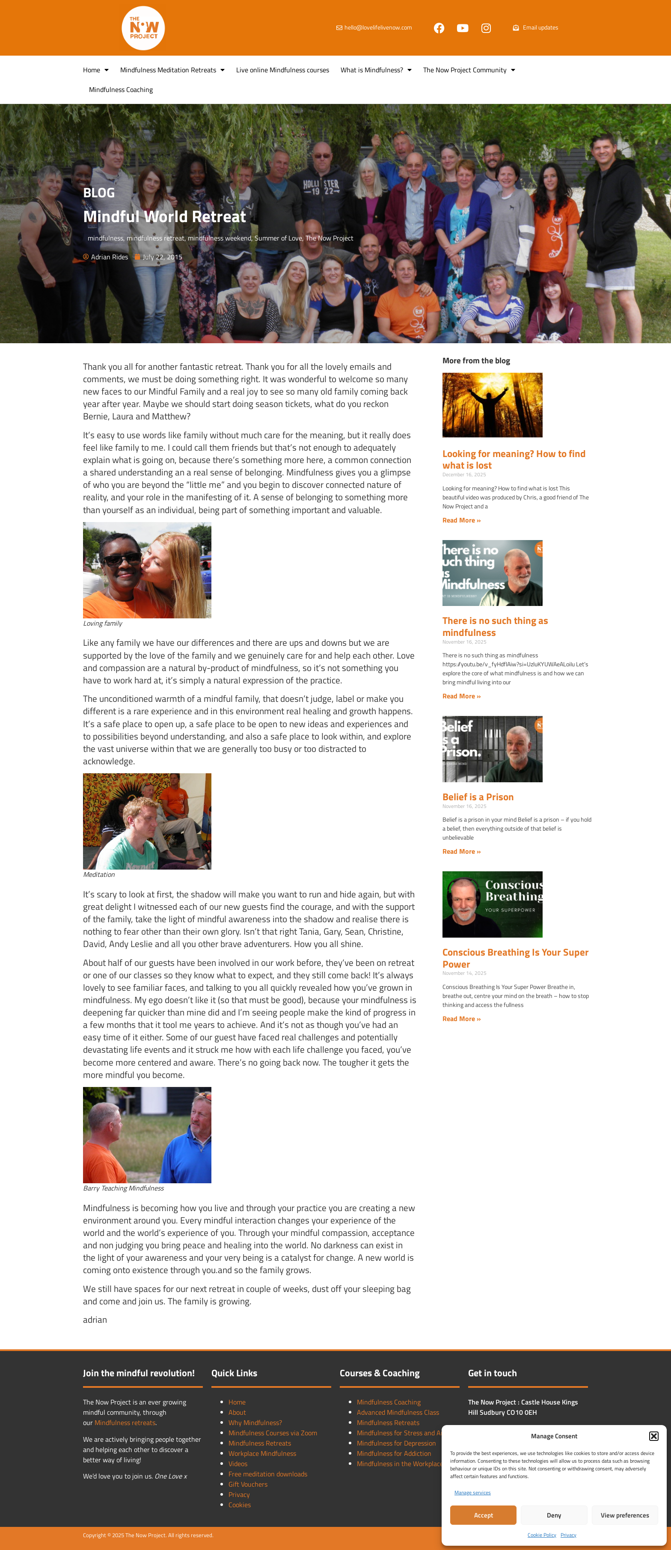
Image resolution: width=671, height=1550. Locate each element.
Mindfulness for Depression (396, 1443)
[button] (654, 1436)
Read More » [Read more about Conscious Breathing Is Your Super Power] (461, 1018)
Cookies (240, 1505)
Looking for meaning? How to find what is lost (514, 459)
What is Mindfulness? (376, 69)
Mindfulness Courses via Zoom (273, 1433)
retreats (143, 1422)
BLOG (99, 192)
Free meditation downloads (268, 1474)
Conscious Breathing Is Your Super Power (515, 957)
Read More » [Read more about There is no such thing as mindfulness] (461, 696)
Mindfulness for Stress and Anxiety (408, 1433)
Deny (554, 1515)
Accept (483, 1515)
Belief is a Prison (478, 796)
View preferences (625, 1515)
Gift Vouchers (248, 1484)
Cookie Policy (542, 1535)
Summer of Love (278, 238)
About (237, 1412)
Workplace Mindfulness (262, 1453)
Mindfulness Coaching (121, 89)
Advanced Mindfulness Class (398, 1412)
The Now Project (329, 238)
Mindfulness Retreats (260, 1443)
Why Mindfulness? (255, 1422)
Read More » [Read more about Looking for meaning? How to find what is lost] (461, 520)
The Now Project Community (469, 69)
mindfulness (105, 238)
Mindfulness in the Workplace (400, 1463)
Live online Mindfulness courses (282, 70)
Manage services (472, 1492)
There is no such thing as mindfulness (495, 626)
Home (96, 69)
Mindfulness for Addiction (394, 1453)
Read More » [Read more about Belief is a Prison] (461, 851)
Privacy (568, 1535)
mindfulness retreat (155, 238)
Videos (238, 1463)
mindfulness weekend (219, 238)
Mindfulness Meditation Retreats (172, 69)
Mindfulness (113, 1422)
